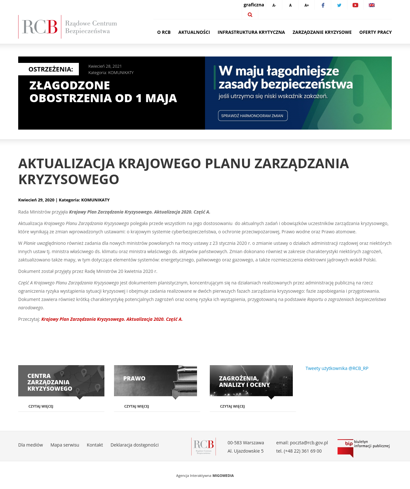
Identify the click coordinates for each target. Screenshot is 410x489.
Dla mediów (30, 445)
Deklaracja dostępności (134, 445)
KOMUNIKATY (121, 72)
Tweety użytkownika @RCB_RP (337, 368)
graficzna (254, 5)
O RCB (164, 32)
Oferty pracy (375, 32)
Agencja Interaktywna (193, 475)
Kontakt (95, 445)
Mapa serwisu (64, 445)
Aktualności (194, 32)
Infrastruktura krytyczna (251, 32)
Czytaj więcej (40, 406)
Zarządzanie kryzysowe (322, 32)
